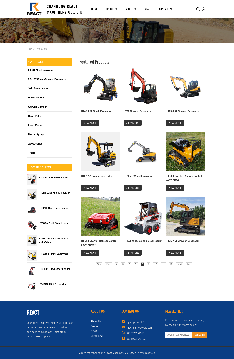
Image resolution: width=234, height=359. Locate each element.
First (99, 264)
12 (171, 264)
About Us (96, 321)
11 (163, 264)
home (94, 9)
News (147, 9)
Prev (108, 264)
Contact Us (165, 9)
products (111, 9)
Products (41, 49)
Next (179, 264)
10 (156, 264)
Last (189, 264)
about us (131, 9)
